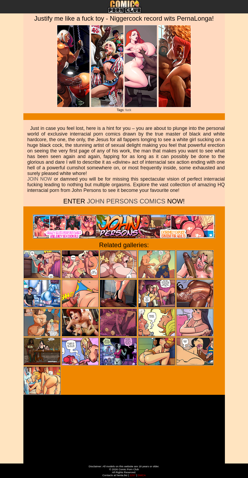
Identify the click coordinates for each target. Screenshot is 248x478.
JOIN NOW (39, 179)
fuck (128, 110)
